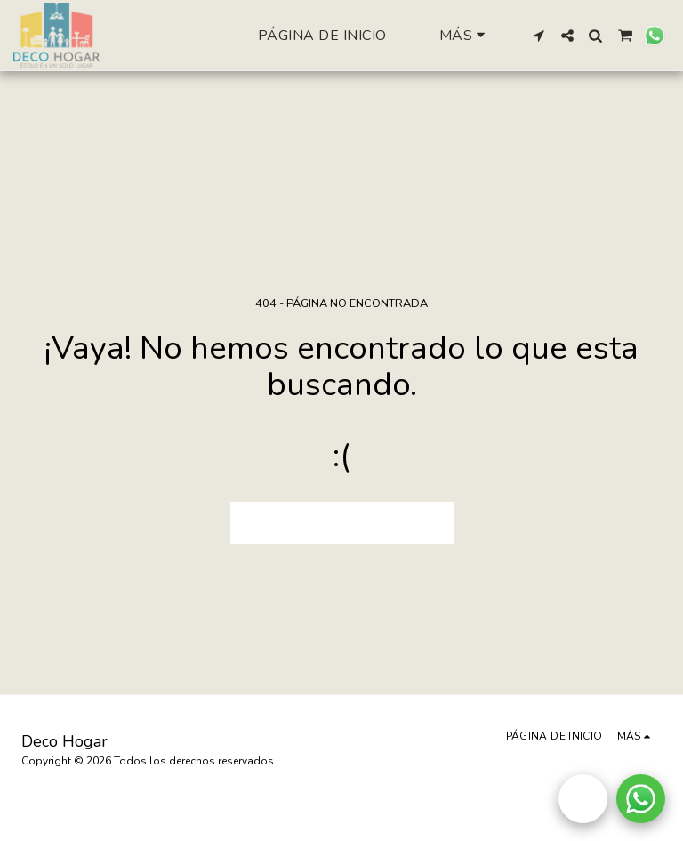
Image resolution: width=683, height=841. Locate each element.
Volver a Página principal (341, 522)
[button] (539, 35)
